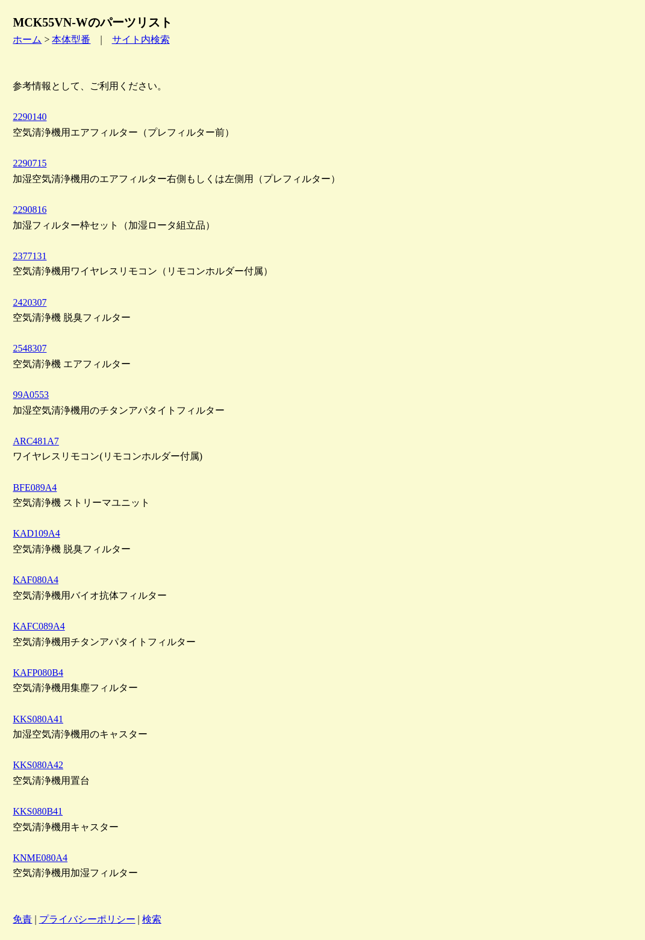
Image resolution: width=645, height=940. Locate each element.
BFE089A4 (35, 487)
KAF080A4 (35, 580)
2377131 (29, 256)
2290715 (29, 163)
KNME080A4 (40, 858)
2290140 (29, 117)
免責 (22, 919)
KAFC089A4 (38, 626)
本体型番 (71, 39)
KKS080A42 (38, 765)
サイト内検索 (141, 39)
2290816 (29, 209)
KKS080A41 (38, 719)
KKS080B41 (38, 811)
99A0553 (31, 395)
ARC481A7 (35, 441)
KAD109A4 (36, 533)
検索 (151, 919)
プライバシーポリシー (87, 919)
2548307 (29, 348)
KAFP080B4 (38, 672)
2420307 (29, 302)
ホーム (27, 39)
